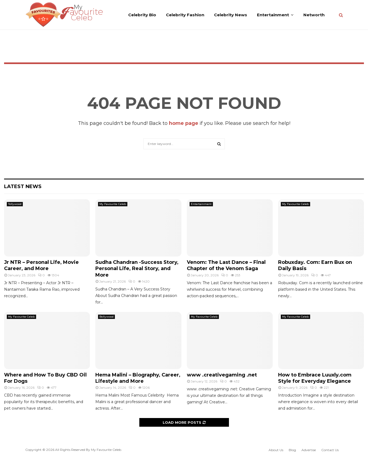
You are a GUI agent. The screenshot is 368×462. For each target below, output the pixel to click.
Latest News (23, 186)
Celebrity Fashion (185, 14)
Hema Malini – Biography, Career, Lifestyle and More (137, 378)
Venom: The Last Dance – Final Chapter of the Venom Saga (226, 265)
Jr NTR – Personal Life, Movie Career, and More (41, 265)
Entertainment (273, 14)
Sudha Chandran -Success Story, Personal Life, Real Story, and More (136, 268)
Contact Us (330, 450)
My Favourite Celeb (112, 204)
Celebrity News (230, 14)
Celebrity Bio (142, 14)
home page (183, 123)
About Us (276, 450)
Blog (292, 450)
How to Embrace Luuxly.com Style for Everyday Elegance (314, 378)
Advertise (308, 450)
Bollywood (106, 316)
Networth (314, 14)
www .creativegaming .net (222, 375)
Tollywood (14, 204)
